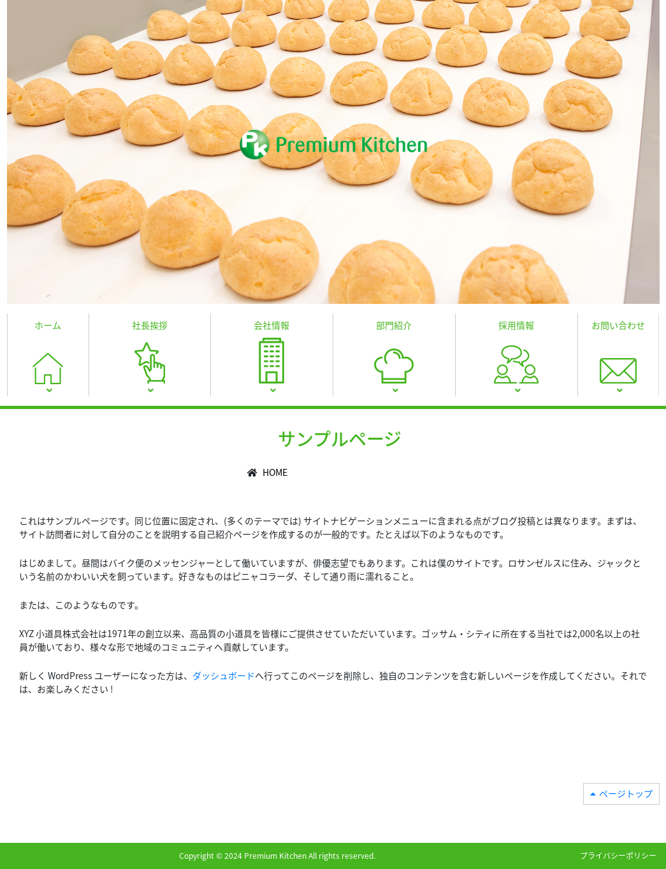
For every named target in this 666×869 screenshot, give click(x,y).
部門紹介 (394, 325)
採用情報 (516, 325)
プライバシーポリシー (618, 855)
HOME (275, 472)
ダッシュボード (223, 675)
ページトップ (626, 793)
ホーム (47, 325)
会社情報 (271, 325)
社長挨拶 (150, 325)
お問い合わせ (618, 325)
